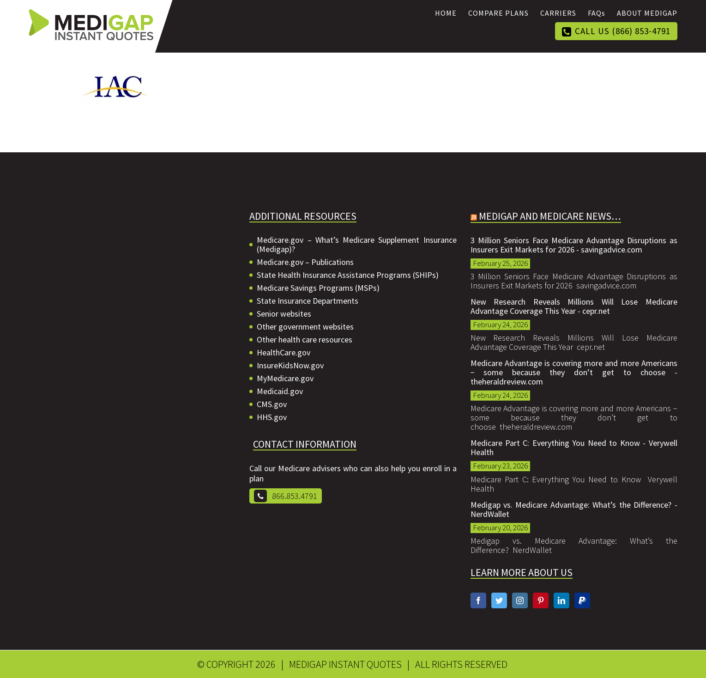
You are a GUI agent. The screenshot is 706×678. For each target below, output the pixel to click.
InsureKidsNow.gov (290, 365)
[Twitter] (499, 600)
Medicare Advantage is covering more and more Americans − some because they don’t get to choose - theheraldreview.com (574, 372)
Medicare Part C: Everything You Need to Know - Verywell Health (574, 447)
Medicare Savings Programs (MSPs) (318, 288)
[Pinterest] (541, 600)
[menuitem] (451, 13)
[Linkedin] (561, 600)
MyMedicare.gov (285, 378)
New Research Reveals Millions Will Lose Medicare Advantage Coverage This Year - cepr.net (574, 306)
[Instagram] (520, 600)
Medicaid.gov (280, 391)
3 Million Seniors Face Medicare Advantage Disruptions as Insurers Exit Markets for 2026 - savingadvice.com (574, 245)
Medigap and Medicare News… (550, 216)
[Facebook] (478, 600)
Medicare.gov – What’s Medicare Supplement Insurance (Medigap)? (356, 244)
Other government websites (305, 326)
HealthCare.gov (283, 352)
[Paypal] (582, 600)
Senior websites (284, 313)
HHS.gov (272, 417)
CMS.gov (272, 404)
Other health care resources (304, 339)
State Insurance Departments (307, 301)
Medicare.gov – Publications (305, 262)
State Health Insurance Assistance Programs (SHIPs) (348, 275)
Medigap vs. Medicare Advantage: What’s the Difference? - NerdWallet (574, 509)
